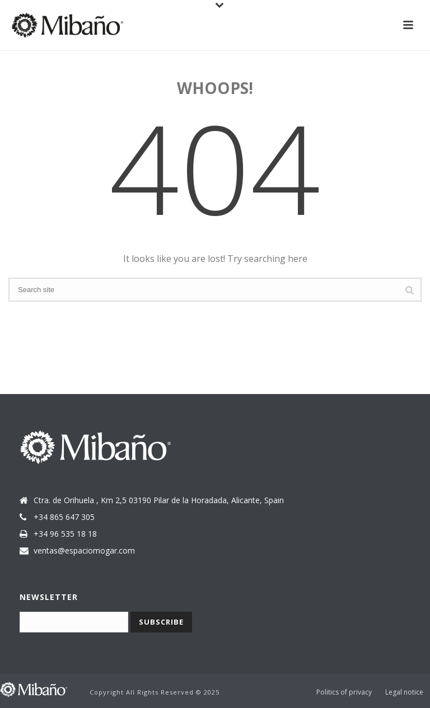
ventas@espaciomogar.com (84, 551)
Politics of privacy (344, 692)
